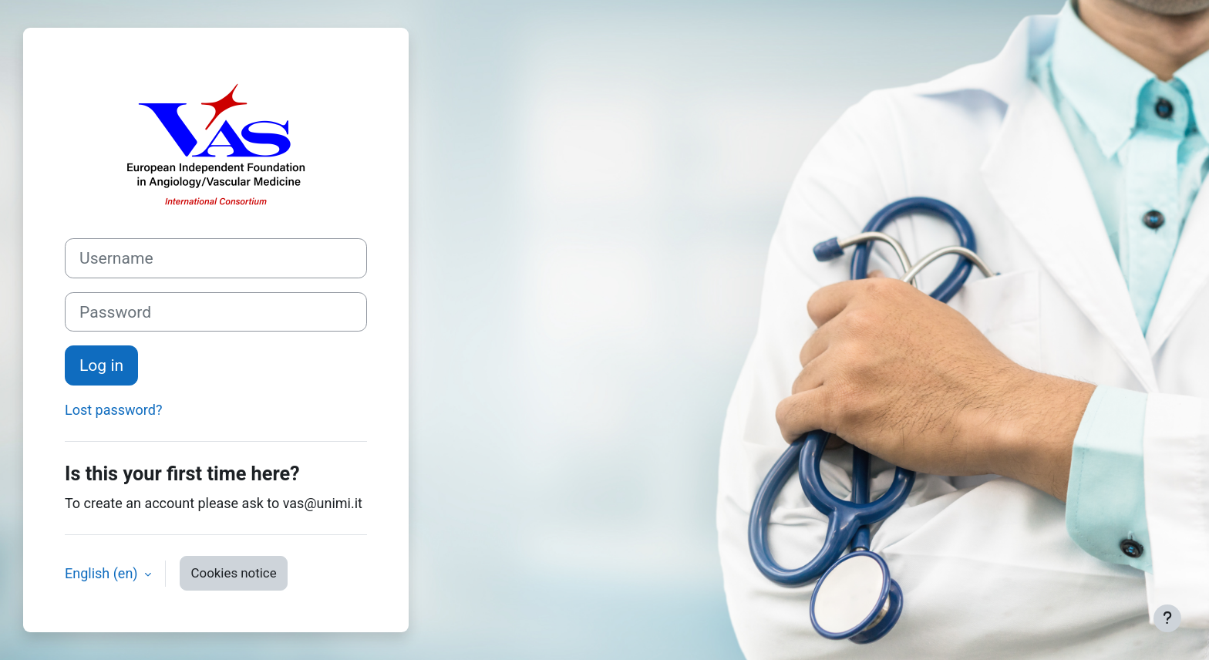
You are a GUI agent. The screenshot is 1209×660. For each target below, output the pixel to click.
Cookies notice (234, 573)
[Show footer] (1167, 618)
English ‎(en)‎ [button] (103, 573)
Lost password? (113, 410)
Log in (101, 365)
